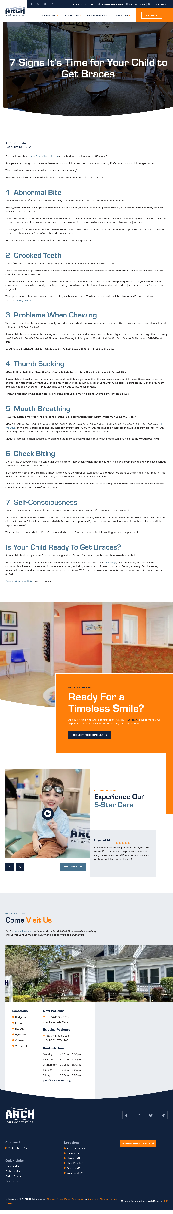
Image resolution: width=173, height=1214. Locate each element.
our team (133, 720)
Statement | (95, 1202)
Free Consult (152, 15)
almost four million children (44, 156)
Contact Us (123, 15)
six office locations (23, 932)
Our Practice (50, 15)
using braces (24, 300)
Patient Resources (98, 15)
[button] (48, 815)
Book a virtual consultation (21, 581)
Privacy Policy (64, 1202)
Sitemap (51, 1202)
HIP (166, 1204)
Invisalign (111, 562)
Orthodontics (73, 15)
